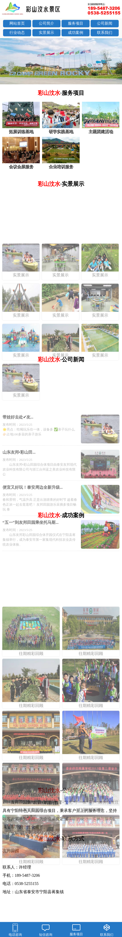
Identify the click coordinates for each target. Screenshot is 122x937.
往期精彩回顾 (31, 722)
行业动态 (17, 33)
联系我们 (104, 33)
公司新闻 (104, 24)
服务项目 (75, 24)
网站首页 (17, 24)
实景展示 (46, 33)
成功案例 (75, 33)
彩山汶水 (61, 93)
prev (6, 62)
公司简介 (46, 24)
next (115, 62)
